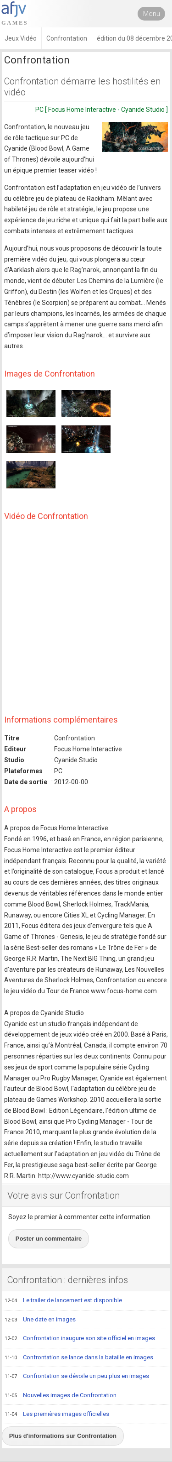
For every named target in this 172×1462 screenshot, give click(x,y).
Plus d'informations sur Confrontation (63, 1435)
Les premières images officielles (57, 1414)
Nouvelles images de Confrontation (61, 1395)
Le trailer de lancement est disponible (63, 1300)
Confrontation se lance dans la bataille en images (79, 1357)
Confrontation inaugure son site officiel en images (80, 1338)
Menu (151, 14)
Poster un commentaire (49, 1238)
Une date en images (40, 1320)
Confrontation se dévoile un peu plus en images (77, 1376)
